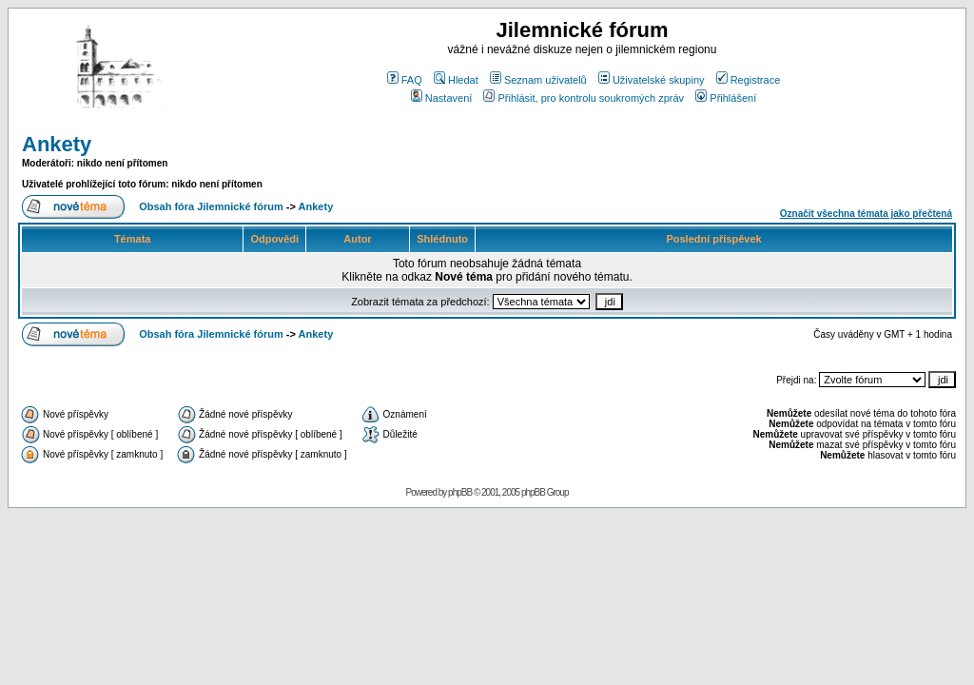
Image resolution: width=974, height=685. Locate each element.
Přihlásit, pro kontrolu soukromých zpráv (583, 98)
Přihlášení (725, 98)
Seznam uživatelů (538, 80)
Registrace (748, 80)
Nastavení (442, 98)
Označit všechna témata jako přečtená (866, 213)
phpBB (460, 492)
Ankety (56, 144)
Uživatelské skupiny (651, 80)
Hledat (456, 80)
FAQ (404, 80)
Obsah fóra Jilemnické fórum (211, 206)
